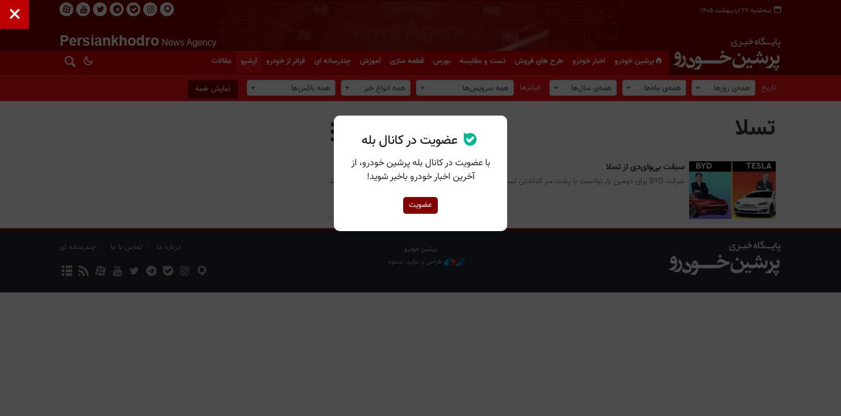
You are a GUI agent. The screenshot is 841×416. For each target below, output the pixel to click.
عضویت (420, 205)
